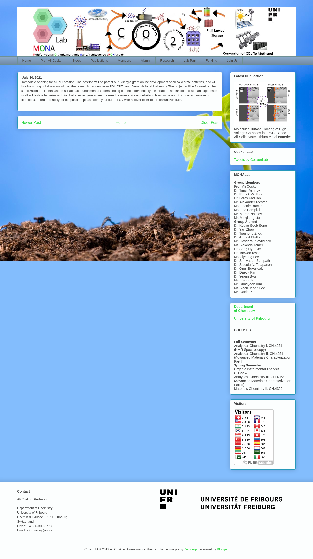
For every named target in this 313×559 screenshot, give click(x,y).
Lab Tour (190, 60)
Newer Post (31, 122)
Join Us (232, 60)
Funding (211, 60)
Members (124, 60)
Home (26, 60)
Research (167, 60)
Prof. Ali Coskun (52, 60)
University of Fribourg (252, 318)
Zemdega (191, 549)
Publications (99, 60)
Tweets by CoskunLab (251, 159)
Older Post (209, 122)
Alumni (146, 60)
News (77, 60)
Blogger (222, 549)
